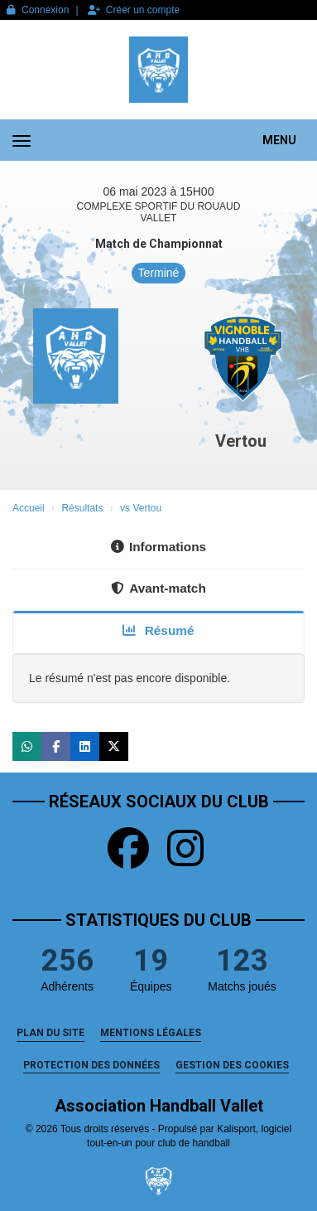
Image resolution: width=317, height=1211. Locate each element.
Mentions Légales (150, 1033)
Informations (158, 547)
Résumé (158, 630)
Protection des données (91, 1065)
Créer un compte (134, 10)
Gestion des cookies (232, 1065)
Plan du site (50, 1033)
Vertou (241, 441)
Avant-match (158, 588)
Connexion (38, 10)
